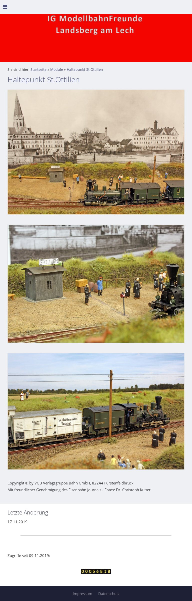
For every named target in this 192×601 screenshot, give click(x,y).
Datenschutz (109, 593)
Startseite (38, 69)
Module (56, 69)
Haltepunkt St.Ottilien (85, 69)
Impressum (82, 593)
